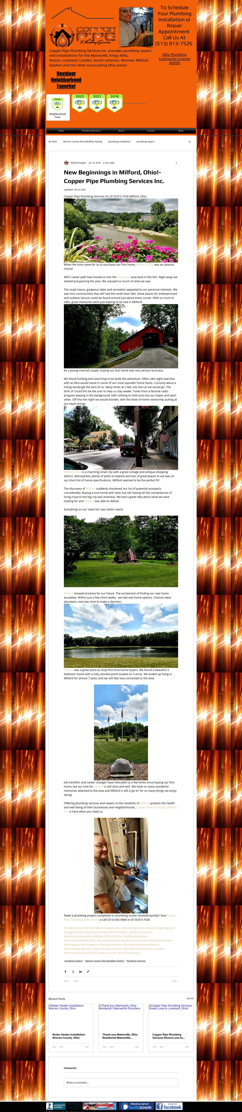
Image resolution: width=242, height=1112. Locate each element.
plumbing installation (119, 141)
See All (190, 998)
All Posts (52, 141)
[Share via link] (88, 971)
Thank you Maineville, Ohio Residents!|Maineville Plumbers (120, 1036)
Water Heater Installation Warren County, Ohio (68, 1036)
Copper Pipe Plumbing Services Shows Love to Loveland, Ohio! (167, 1036)
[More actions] (176, 163)
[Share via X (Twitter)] (72, 971)
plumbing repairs (146, 141)
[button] (189, 141)
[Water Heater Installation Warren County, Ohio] (71, 1016)
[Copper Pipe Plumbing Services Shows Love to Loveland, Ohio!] (171, 1016)
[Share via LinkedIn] (80, 971)
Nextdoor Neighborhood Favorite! (66, 79)
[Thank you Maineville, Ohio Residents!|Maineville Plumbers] (121, 1016)
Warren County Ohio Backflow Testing (82, 141)
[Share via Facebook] (65, 971)
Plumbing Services (136, 960)
